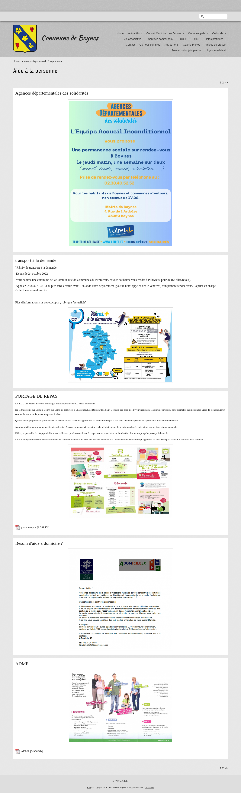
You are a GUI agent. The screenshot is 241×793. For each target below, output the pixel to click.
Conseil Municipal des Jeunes (165, 33)
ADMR (25, 751)
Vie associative (134, 38)
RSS (89, 787)
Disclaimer (149, 787)
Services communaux (162, 38)
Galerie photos (191, 44)
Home (120, 33)
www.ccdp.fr (51, 302)
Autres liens (171, 44)
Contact (130, 44)
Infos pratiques (216, 38)
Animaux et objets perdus (186, 50)
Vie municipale (198, 33)
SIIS (198, 38)
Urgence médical (216, 50)
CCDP (185, 38)
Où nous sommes (150, 44)
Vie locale (219, 33)
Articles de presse (215, 44)
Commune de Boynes (69, 38)
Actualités (135, 33)
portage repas (28, 527)
